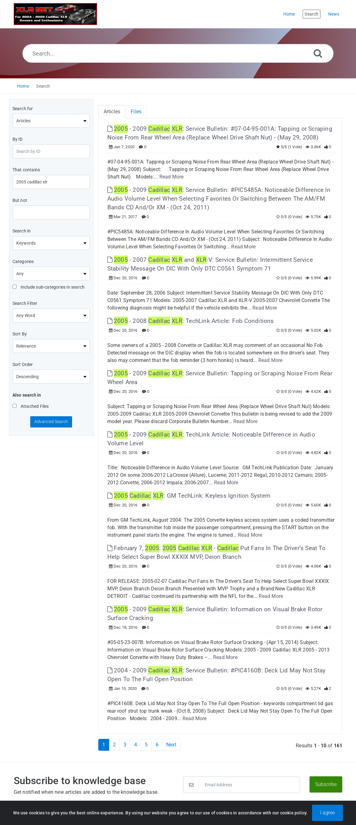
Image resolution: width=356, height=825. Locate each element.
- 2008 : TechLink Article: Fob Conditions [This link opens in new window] (190, 321)
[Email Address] (241, 784)
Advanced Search (51, 421)
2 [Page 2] (114, 745)
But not (19, 200)
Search (43, 86)
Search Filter (24, 303)
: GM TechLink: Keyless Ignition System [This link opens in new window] (189, 495)
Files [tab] (136, 112)
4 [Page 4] (135, 745)
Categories (23, 261)
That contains (26, 169)
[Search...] (178, 53)
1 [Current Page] (103, 745)
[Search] (318, 53)
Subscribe (326, 784)
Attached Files (30, 406)
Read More (171, 177)
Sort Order (22, 364)
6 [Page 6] (157, 745)
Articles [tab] (112, 112)
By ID (17, 139)
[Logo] (55, 14)
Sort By (19, 333)
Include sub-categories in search (48, 287)
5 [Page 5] (146, 745)
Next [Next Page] (171, 745)
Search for (22, 108)
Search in (21, 230)
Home (23, 86)
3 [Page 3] (125, 745)
